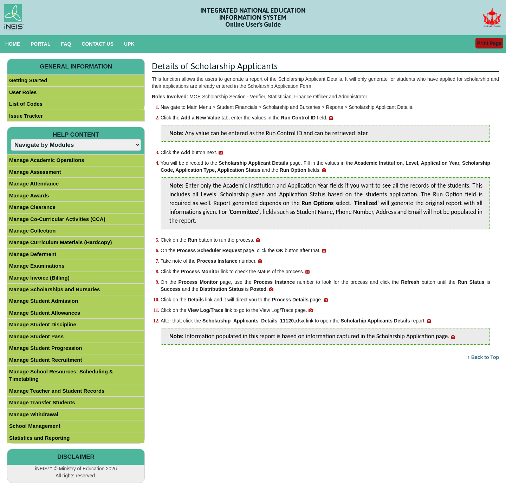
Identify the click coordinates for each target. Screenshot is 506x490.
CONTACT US (97, 44)
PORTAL (41, 44)
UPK (129, 44)
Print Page (489, 43)
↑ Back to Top (483, 357)
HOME (12, 44)
